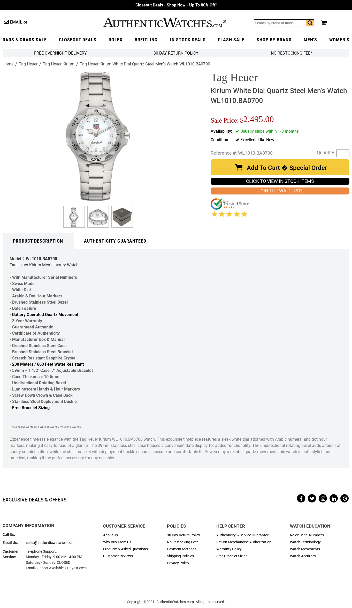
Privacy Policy (178, 563)
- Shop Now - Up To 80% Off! (176, 5)
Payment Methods (181, 549)
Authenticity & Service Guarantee (242, 535)
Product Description (38, 241)
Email (16, 22)
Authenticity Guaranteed (115, 241)
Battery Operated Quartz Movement (45, 314)
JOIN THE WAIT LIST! (280, 190)
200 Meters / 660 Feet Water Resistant (48, 364)
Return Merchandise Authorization (243, 542)
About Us (110, 535)
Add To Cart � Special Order (287, 167)
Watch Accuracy (303, 556)
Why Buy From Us (117, 542)
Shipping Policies (180, 556)
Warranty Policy (229, 549)
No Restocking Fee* (291, 53)
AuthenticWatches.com (164, 22)
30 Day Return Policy (183, 535)
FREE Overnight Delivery (60, 53)
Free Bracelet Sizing (31, 407)
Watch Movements (305, 549)
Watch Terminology (305, 542)
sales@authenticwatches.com (50, 543)
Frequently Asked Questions (125, 549)
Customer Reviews (118, 556)
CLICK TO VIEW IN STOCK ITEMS (280, 181)
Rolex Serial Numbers (307, 535)
